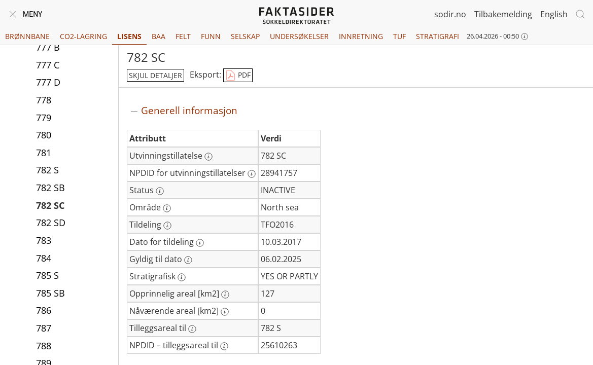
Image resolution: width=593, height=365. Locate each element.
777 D (48, 82)
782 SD (50, 222)
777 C (47, 65)
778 (43, 100)
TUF (399, 36)
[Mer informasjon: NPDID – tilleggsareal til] (224, 346)
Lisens (129, 36)
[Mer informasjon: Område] (167, 208)
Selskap (245, 36)
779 (43, 118)
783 (43, 240)
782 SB (50, 187)
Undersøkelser (299, 36)
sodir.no (450, 14)
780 (43, 135)
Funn (211, 36)
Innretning (361, 36)
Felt (183, 36)
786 (43, 310)
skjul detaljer (155, 75)
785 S (47, 275)
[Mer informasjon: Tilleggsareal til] (192, 329)
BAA (158, 36)
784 (43, 258)
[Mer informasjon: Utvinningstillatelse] (208, 157)
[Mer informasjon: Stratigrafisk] (182, 277)
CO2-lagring (83, 36)
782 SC (50, 205)
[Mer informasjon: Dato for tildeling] (200, 243)
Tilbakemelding (503, 14)
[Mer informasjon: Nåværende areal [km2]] (225, 312)
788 (43, 346)
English (554, 14)
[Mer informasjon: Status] (160, 191)
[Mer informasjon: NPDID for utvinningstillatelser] (252, 174)
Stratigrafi (437, 36)
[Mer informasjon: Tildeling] (167, 226)
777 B (48, 47)
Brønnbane (27, 36)
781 (43, 153)
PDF (238, 75)
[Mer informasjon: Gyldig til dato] (188, 260)
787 (43, 328)
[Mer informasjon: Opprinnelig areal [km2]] (225, 294)
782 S (47, 170)
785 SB (50, 293)
